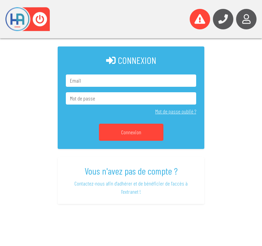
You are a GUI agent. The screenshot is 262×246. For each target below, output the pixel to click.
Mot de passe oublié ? (175, 111)
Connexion (131, 132)
